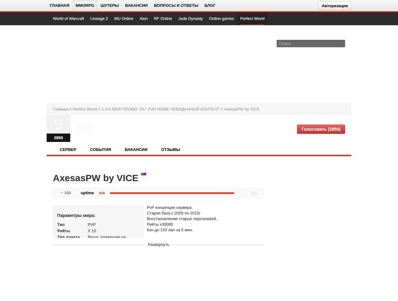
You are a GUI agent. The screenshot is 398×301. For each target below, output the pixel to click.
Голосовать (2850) (321, 129)
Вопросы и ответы (176, 5)
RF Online (163, 18)
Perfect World (252, 18)
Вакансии (136, 5)
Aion (144, 18)
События (100, 149)
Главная (59, 5)
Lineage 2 (99, 18)
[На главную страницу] (74, 64)
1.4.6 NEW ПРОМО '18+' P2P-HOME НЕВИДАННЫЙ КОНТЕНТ (161, 109)
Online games (221, 18)
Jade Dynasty (190, 18)
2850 (58, 137)
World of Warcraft (68, 18)
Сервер (68, 149)
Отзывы (170, 149)
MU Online (123, 18)
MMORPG (85, 5)
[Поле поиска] (341, 43)
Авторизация (335, 5)
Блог (210, 5)
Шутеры (109, 5)
